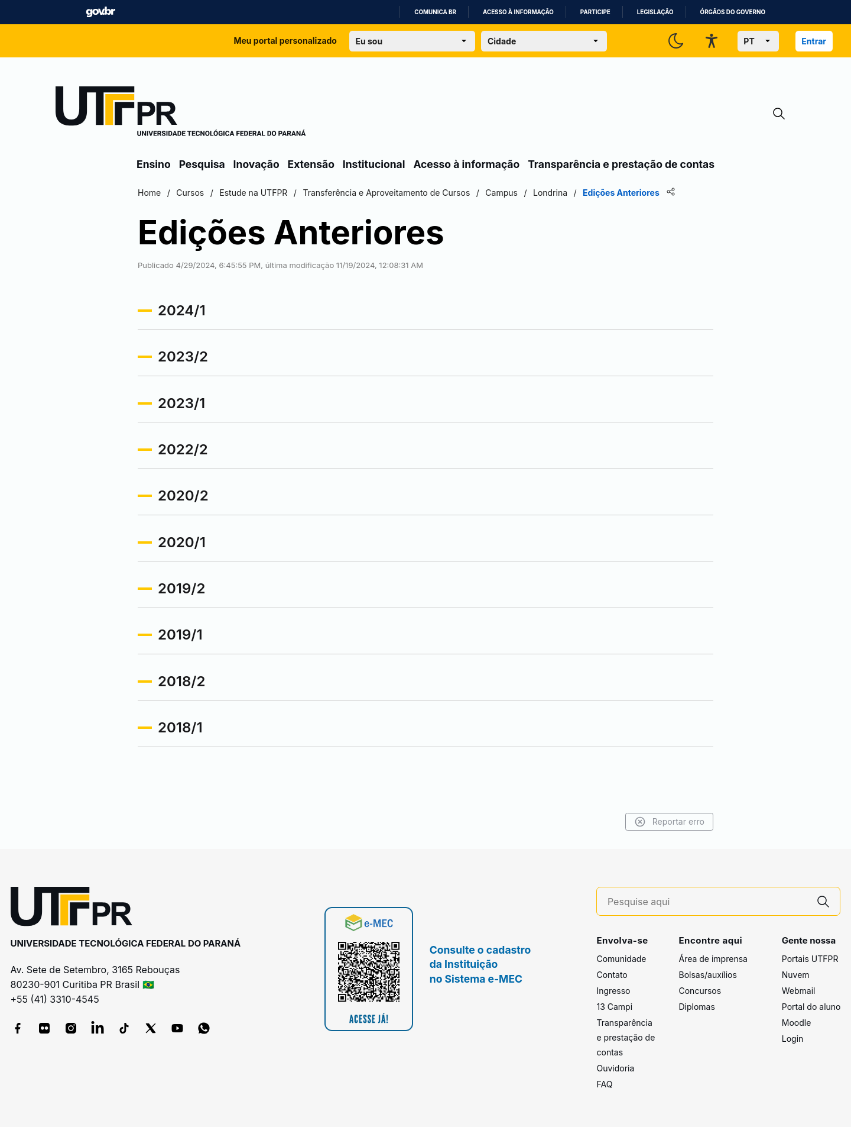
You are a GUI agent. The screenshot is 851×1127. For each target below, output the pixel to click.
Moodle (796, 1023)
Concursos (699, 991)
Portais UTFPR (810, 959)
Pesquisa (202, 164)
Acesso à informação (518, 12)
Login (793, 1039)
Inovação (256, 164)
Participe (595, 12)
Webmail (799, 991)
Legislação (655, 12)
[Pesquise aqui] (707, 902)
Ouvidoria (615, 1068)
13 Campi (614, 1007)
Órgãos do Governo (732, 12)
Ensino (154, 164)
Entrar (813, 41)
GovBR (100, 12)
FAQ (604, 1084)
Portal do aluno (811, 1007)
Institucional (374, 164)
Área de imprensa (712, 959)
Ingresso (613, 991)
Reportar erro (669, 822)
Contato (611, 975)
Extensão (311, 164)
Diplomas (696, 1007)
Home (149, 193)
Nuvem (796, 975)
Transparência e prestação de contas (621, 164)
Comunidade (621, 959)
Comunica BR (435, 12)
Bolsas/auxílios (707, 975)
